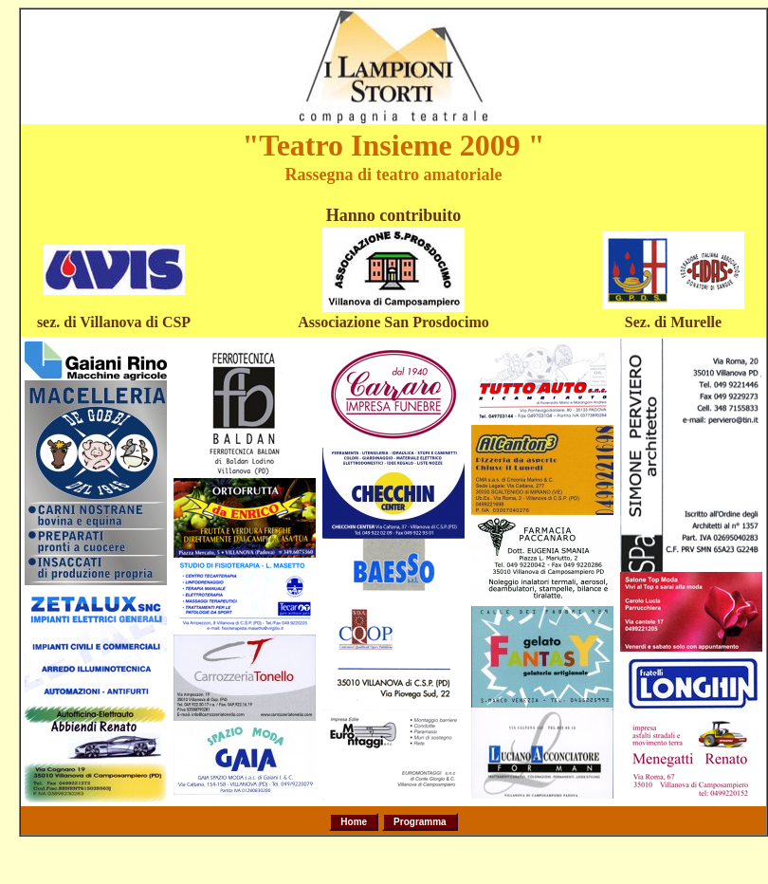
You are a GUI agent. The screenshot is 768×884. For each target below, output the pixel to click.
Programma (420, 822)
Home (353, 822)
